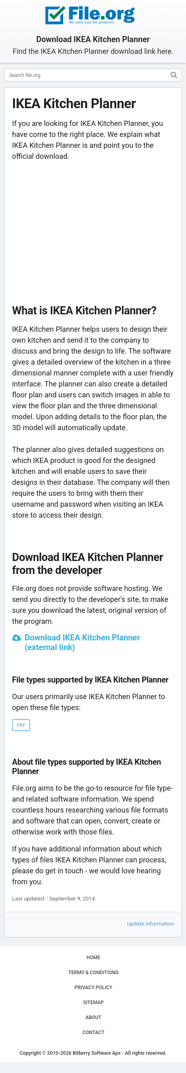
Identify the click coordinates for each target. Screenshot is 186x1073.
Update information (150, 923)
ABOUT (93, 1017)
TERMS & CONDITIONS (93, 972)
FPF (21, 725)
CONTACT (93, 1032)
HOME (93, 957)
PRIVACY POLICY (93, 987)
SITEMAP (93, 1002)
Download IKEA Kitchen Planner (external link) (82, 642)
